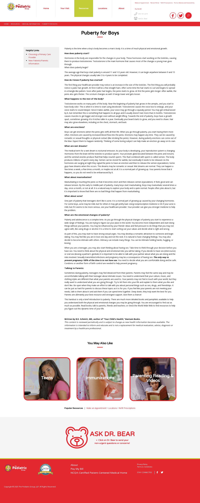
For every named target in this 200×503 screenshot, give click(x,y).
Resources (15, 24)
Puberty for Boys (49, 24)
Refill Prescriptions (127, 408)
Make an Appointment (96, 408)
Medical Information (31, 24)
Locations (112, 408)
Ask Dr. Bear (142, 18)
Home (6, 24)
